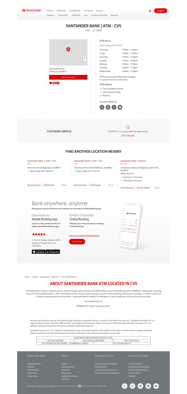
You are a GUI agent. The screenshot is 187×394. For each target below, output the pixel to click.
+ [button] (84, 57)
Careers (64, 363)
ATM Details (49, 185)
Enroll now (77, 241)
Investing (31, 366)
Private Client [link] (61, 11)
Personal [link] (50, 11)
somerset (55, 277)
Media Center (66, 372)
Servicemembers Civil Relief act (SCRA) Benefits (106, 365)
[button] (160, 10)
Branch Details (143, 187)
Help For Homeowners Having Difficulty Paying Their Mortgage (107, 371)
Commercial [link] (88, 11)
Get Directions (33, 185)
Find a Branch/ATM (136, 363)
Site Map (132, 375)
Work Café (65, 378)
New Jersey (44, 277)
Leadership (65, 369)
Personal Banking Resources (139, 366)
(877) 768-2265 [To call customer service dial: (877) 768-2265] (127, 135)
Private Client (32, 375)
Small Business (33, 369)
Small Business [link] (75, 11)
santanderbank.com (93, 301)
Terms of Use (41, 386)
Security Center (134, 372)
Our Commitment (67, 366)
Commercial (32, 372)
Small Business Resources (138, 369)
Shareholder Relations (69, 375)
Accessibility (51, 386)
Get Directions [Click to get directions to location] (68, 77)
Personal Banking (34, 363)
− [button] (84, 60)
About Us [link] (99, 11)
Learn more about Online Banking (84, 235)
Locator (35, 277)
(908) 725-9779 (127, 173)
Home (27, 277)
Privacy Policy (31, 386)
